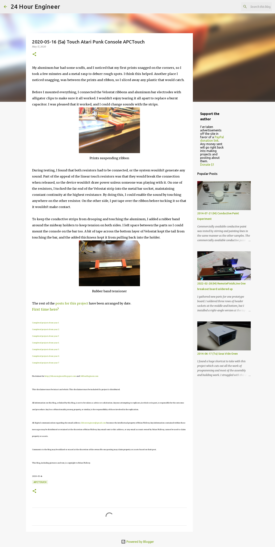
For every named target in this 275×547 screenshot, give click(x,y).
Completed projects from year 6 (45, 356)
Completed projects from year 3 (45, 336)
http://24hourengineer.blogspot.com (60, 376)
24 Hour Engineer (35, 6)
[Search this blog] (252, 6)
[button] (34, 54)
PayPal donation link (212, 138)
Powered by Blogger (137, 541)
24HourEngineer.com (89, 376)
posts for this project (71, 303)
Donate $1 (207, 164)
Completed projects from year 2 (45, 329)
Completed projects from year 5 (45, 349)
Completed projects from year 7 (45, 363)
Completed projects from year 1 (45, 323)
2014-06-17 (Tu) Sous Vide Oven (217, 353)
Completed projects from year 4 (45, 343)
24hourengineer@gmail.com (93, 423)
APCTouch (40, 482)
